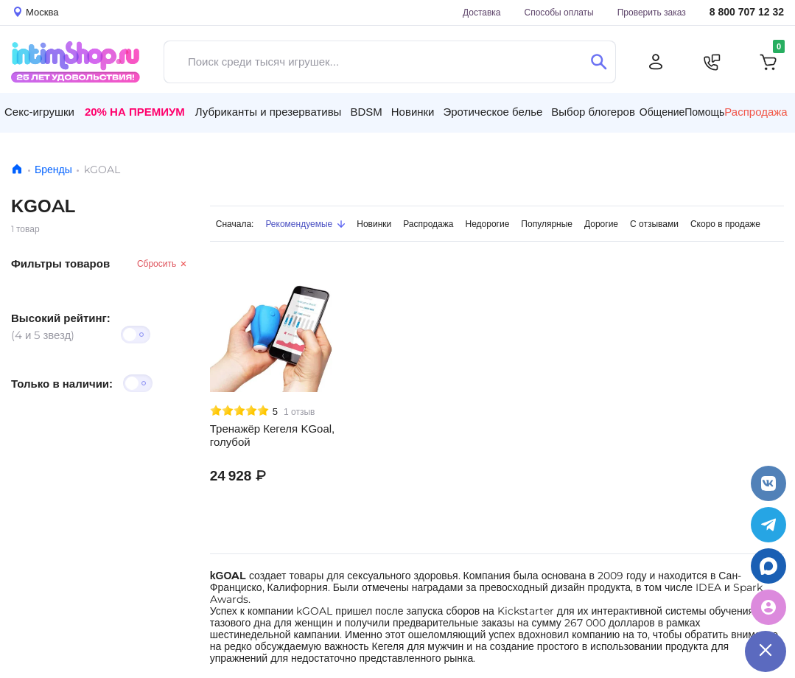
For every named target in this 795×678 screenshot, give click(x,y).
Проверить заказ (651, 12)
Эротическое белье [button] (492, 112)
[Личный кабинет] (656, 62)
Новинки (374, 223)
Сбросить (162, 263)
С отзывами (654, 223)
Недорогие (488, 223)
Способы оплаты (559, 12)
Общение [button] (662, 112)
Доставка (482, 12)
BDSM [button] (366, 112)
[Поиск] (598, 62)
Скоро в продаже (725, 223)
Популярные (546, 223)
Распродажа (428, 223)
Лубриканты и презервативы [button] (268, 112)
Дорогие (601, 223)
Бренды (53, 169)
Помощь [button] (704, 112)
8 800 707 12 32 (747, 12)
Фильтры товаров (60, 263)
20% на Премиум (135, 112)
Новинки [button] (413, 112)
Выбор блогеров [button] (593, 112)
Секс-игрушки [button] (39, 112)
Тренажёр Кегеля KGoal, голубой (272, 435)
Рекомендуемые (305, 223)
